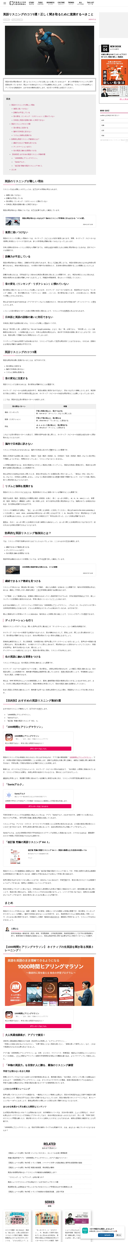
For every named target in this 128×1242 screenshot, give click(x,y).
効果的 (66, 311)
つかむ (25, 492)
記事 (44, 559)
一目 (9, 827)
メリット (54, 599)
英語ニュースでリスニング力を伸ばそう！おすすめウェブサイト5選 (33, 1182)
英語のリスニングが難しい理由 (22, 105)
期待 (85, 614)
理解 (51, 450)
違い (28, 332)
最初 (4, 522)
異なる (32, 393)
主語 (39, 456)
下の (34, 210)
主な (18, 399)
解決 (13, 465)
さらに (18, 1056)
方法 (67, 541)
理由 (46, 323)
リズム (58, 690)
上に (16, 663)
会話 (51, 247)
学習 (69, 277)
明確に (58, 635)
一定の (38, 590)
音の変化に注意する (20, 128)
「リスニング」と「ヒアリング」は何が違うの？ (26, 1177)
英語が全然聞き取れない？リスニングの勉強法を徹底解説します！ (32, 1172)
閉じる (119, 1235)
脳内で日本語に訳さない (22, 131)
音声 (57, 341)
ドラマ (22, 769)
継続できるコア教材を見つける (25, 143)
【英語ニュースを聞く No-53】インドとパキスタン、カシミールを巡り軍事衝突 (37, 1153)
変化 (94, 302)
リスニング (6, 19)
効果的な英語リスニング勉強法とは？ (25, 139)
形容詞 (22, 498)
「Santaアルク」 (19, 162)
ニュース (24, 681)
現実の (63, 672)
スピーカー (48, 238)
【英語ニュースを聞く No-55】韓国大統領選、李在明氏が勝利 (31, 1167)
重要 (49, 384)
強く (29, 510)
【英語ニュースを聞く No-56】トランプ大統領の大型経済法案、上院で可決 (36, 1192)
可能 (65, 880)
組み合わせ (55, 917)
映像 (57, 477)
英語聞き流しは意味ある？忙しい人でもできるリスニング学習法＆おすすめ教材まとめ (40, 1187)
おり (29, 889)
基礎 (19, 871)
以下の (35, 189)
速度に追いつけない (20, 109)
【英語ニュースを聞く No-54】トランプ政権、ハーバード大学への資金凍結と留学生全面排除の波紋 (45, 1163)
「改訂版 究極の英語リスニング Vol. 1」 (28, 166)
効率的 (27, 815)
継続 (4, 778)
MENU (4, 3)
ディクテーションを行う (22, 147)
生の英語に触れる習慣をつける (25, 150)
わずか (18, 833)
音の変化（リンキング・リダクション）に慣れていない (34, 116)
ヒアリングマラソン (17, 19)
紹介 (40, 709)
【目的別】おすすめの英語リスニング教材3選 (28, 154)
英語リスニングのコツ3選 (20, 124)
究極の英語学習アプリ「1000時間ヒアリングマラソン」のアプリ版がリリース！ (38, 1158)
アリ (54, 605)
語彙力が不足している (21, 112)
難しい (8, 296)
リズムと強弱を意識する (22, 135)
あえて (79, 1095)
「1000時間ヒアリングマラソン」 (26, 158)
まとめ (13, 169)
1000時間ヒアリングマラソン (80, 757)
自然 (79, 434)
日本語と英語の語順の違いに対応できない (29, 120)
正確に (56, 263)
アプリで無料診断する (106, 1235)
